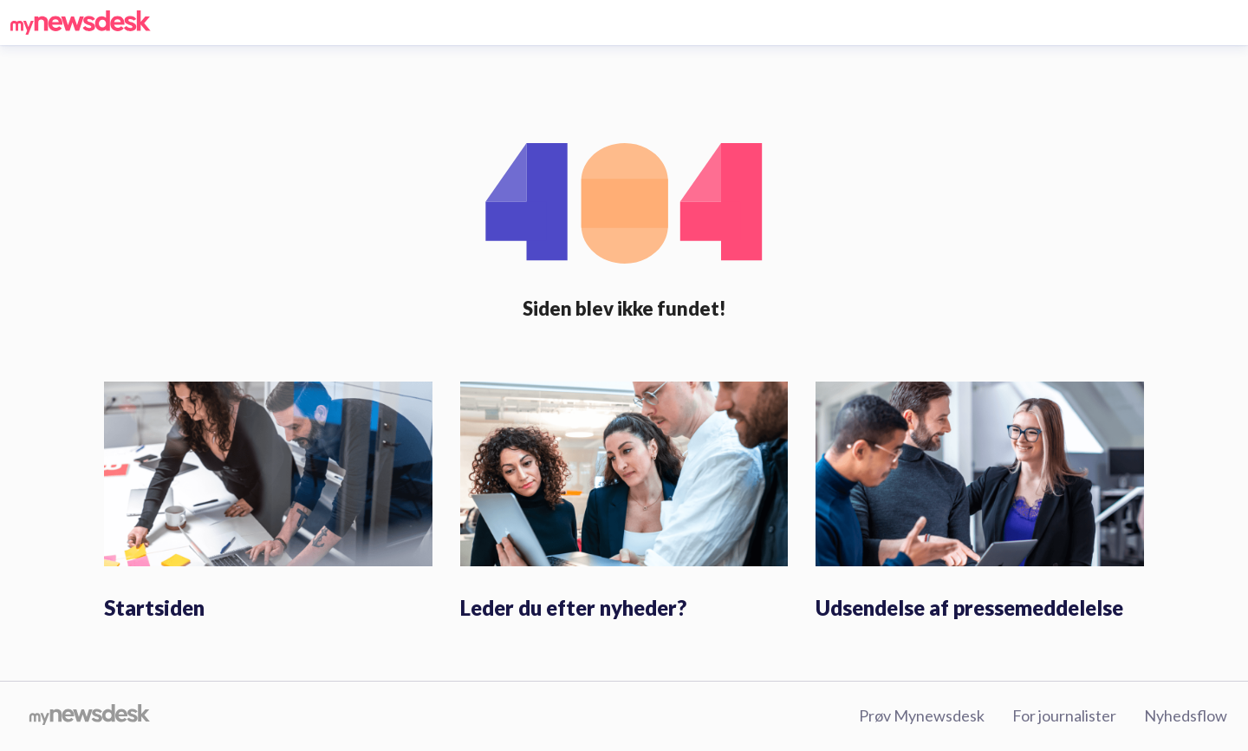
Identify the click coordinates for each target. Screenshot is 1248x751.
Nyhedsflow (1185, 715)
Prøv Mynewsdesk (922, 715)
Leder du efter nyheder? (573, 607)
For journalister (1064, 715)
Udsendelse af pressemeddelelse (969, 607)
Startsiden (154, 607)
